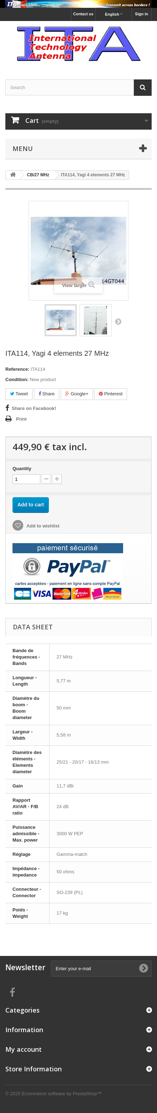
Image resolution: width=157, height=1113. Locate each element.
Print (21, 419)
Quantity (21, 468)
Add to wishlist (42, 526)
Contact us (83, 14)
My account (23, 1049)
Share (47, 393)
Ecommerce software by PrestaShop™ (62, 1093)
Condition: (17, 379)
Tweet (19, 393)
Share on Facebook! (34, 408)
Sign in (141, 14)
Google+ (76, 393)
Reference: (17, 369)
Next (118, 321)
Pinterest (110, 393)
